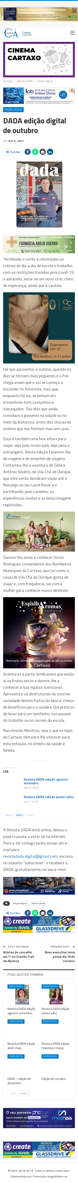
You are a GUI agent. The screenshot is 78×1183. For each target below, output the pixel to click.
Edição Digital (20, 903)
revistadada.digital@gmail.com (30, 856)
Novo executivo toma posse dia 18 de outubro (60, 956)
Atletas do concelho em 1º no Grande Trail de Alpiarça (18, 956)
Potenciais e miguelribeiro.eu (50, 1176)
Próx (20, 815)
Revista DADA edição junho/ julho (49, 796)
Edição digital (13, 109)
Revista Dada (38, 903)
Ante (8, 815)
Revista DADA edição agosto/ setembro (46, 781)
